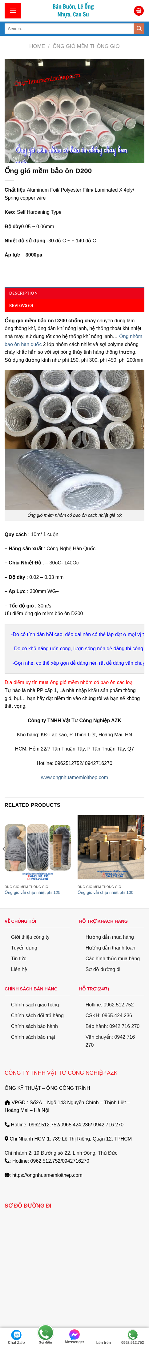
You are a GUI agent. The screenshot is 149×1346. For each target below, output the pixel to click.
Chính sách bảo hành (34, 1026)
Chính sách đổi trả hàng (37, 1015)
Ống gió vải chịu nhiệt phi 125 (32, 892)
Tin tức (18, 958)
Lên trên (103, 1337)
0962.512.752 (132, 1337)
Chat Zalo (16, 1337)
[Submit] (139, 28)
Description (23, 293)
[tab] (74, 293)
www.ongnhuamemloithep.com (74, 777)
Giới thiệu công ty (30, 936)
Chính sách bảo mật (33, 1037)
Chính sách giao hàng (35, 1004)
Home (37, 46)
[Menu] (13, 10)
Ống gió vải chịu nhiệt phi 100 (105, 892)
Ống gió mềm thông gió (86, 46)
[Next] (145, 860)
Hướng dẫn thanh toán (110, 947)
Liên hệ (19, 969)
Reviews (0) (21, 305)
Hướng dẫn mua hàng (110, 936)
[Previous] (4, 860)
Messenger (74, 1336)
